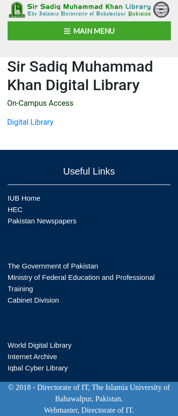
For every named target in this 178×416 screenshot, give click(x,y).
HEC (15, 209)
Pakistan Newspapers (42, 221)
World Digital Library (40, 345)
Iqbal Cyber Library (38, 368)
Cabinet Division (33, 300)
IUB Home (24, 198)
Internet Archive (32, 356)
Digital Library (30, 122)
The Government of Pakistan (53, 266)
